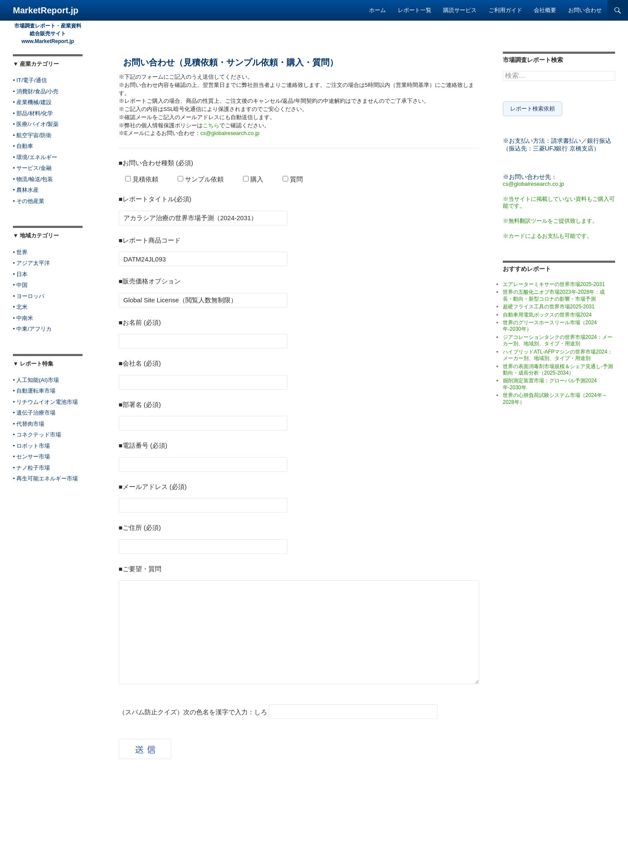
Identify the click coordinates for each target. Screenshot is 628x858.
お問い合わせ (585, 10)
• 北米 (20, 307)
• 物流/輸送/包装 (33, 179)
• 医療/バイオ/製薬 (35, 124)
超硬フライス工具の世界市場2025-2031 (548, 305)
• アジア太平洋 (31, 263)
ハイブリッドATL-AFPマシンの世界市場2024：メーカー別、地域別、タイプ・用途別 (558, 353)
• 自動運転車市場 (34, 390)
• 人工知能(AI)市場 (36, 380)
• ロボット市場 (31, 446)
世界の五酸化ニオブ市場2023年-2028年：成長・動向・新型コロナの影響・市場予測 (554, 293)
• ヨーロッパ (28, 296)
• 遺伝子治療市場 (34, 412)
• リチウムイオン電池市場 (45, 402)
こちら (211, 126)
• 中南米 (23, 318)
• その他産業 (28, 201)
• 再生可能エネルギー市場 (45, 478)
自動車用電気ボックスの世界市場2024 (547, 313)
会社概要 (545, 10)
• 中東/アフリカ (32, 329)
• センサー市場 (31, 456)
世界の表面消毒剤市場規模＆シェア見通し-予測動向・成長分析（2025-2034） (558, 368)
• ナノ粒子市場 (31, 467)
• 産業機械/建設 (32, 102)
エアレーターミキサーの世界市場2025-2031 (554, 283)
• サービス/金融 (32, 168)
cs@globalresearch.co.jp (229, 133)
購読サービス (460, 10)
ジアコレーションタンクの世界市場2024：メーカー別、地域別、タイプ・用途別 (558, 338)
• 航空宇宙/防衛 (32, 135)
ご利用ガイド (505, 10)
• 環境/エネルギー (35, 157)
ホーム (377, 10)
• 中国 (20, 285)
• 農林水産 (26, 190)
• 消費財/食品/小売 (35, 91)
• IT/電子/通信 (30, 80)
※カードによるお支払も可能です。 (547, 234)
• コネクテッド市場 (37, 434)
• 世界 (20, 252)
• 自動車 (23, 146)
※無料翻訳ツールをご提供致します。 (550, 219)
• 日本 (20, 274)
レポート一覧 (414, 10)
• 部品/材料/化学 (33, 113)
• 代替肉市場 (28, 424)
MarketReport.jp (45, 10)
